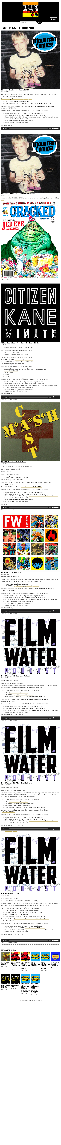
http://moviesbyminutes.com (24, 360)
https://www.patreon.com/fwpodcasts (21, 121)
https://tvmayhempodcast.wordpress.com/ (28, 912)
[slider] (28, 128)
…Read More (5, 279)
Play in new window (8, 130)
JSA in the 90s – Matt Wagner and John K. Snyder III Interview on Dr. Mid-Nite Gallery (35, 988)
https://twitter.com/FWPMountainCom (39, 103)
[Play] (3, 128)
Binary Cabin (40, 1000)
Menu (53, 19)
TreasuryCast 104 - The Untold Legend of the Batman (15, 964)
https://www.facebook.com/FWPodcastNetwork (43, 117)
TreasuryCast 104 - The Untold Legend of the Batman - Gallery (25, 965)
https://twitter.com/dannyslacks (23, 695)
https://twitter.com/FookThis (22, 805)
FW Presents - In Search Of (11, 572)
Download (15, 130)
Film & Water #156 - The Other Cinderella (16, 783)
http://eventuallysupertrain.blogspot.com (26, 586)
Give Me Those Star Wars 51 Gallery (15, 985)
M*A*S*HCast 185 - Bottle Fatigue (5, 963)
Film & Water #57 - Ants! (10, 894)
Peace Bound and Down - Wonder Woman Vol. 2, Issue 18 (55, 964)
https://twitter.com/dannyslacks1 (24, 804)
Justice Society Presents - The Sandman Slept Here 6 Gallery (45, 965)
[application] (30, 128)
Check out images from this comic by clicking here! (16, 99)
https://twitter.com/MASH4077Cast (31, 487)
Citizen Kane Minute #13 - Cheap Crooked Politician (20, 343)
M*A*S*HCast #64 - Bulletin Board (13, 462)
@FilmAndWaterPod (39, 697)
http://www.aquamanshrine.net (29, 911)
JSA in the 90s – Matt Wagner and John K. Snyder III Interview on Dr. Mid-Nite (25, 987)
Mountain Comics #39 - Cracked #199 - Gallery (18, 193)
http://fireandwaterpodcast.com (33, 113)
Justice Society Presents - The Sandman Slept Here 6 (35, 964)
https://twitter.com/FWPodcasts (35, 115)
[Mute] (53, 128)
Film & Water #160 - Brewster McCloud (15, 676)
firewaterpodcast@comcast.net (19, 101)
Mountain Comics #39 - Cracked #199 (15, 90)
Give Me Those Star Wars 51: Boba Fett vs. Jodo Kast (5, 985)
